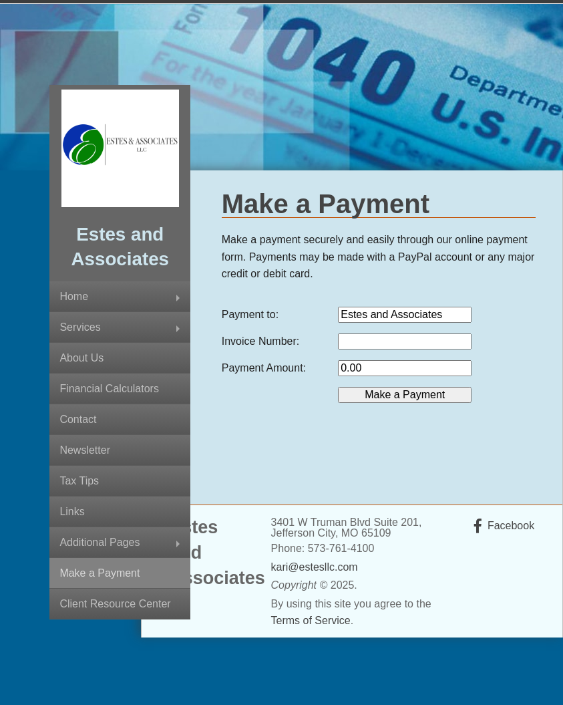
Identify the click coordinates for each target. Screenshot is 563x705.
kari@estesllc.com (314, 567)
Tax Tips (79, 480)
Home (73, 296)
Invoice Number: (261, 341)
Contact (77, 419)
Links (71, 511)
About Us (81, 358)
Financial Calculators (109, 388)
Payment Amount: (264, 368)
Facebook (511, 525)
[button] (405, 395)
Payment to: (250, 314)
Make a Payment (99, 573)
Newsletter (84, 450)
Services (79, 327)
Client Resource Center (114, 603)
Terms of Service (311, 620)
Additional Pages (99, 542)
